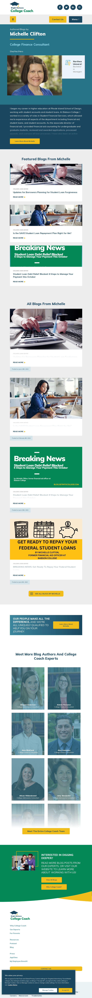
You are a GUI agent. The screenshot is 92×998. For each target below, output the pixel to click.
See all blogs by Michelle (47, 594)
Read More (18, 197)
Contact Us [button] (57, 19)
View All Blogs (51, 880)
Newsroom (23, 996)
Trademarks (37, 996)
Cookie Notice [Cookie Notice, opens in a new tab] (12, 985)
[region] (38, 982)
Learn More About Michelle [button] (66, 625)
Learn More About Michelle (25, 141)
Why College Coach (18, 926)
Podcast (13, 943)
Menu (75, 19)
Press (12, 954)
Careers (13, 996)
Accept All (65, 990)
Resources (14, 940)
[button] (13, 19)
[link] (28, 688)
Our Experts (15, 929)
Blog (12, 947)
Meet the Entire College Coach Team (46, 831)
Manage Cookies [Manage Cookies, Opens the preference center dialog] (48, 990)
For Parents (15, 933)
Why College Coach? (54, 887)
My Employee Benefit (19, 961)
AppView (14, 957)
